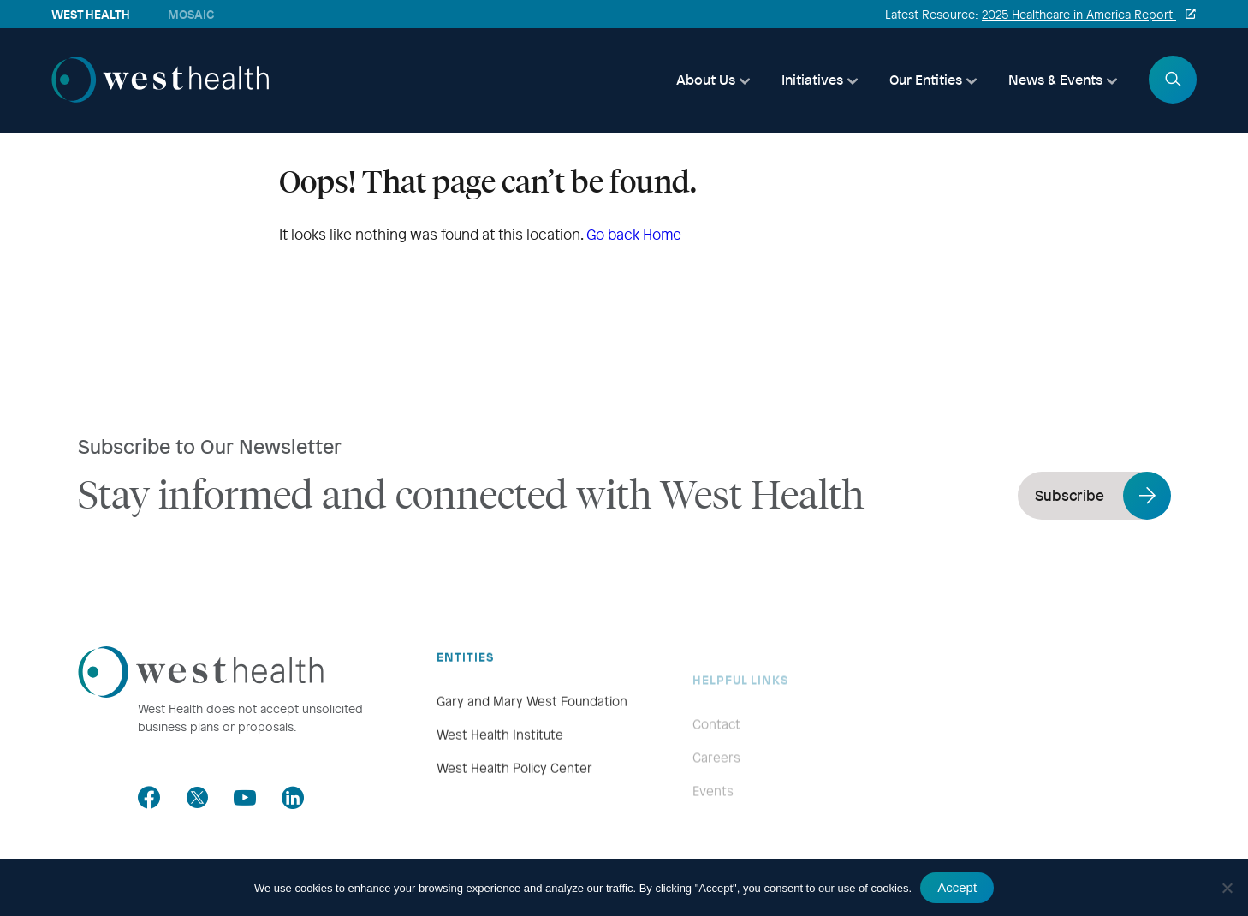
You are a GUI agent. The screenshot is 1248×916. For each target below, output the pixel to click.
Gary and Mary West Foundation (532, 735)
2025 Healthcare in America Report (1079, 14)
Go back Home (633, 234)
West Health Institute (500, 768)
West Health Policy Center (514, 802)
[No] (1226, 887)
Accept (957, 887)
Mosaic (191, 14)
